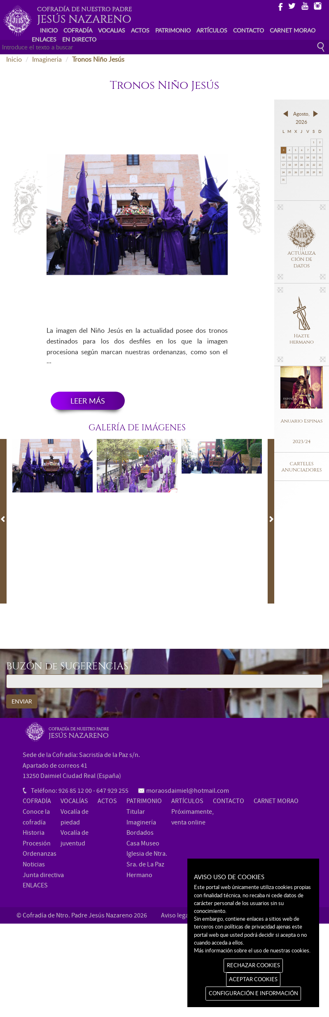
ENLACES (44, 39)
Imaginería (141, 822)
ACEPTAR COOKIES (253, 979)
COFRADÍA (77, 30)
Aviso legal (175, 915)
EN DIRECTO (79, 39)
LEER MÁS (87, 401)
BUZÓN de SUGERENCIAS (67, 667)
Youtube (304, 5)
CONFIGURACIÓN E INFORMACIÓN (253, 993)
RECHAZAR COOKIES (253, 965)
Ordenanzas (39, 854)
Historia (33, 833)
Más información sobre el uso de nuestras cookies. (252, 950)
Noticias (34, 864)
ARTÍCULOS (211, 30)
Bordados (140, 833)
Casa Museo (142, 843)
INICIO (49, 30)
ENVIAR (22, 701)
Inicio (14, 59)
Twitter (291, 5)
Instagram (317, 5)
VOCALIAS (111, 30)
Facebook (279, 5)
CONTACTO (248, 30)
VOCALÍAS (74, 801)
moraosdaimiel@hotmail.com (187, 791)
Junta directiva (43, 875)
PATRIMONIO (173, 30)
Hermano (139, 875)
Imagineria (47, 59)
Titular (135, 812)
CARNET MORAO (292, 30)
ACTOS (140, 30)
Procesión (37, 843)
